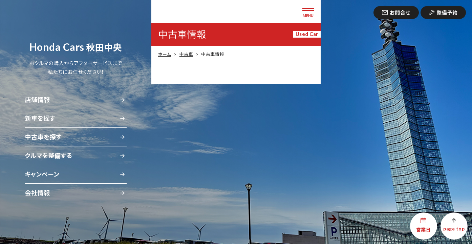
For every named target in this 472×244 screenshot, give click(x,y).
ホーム (164, 54)
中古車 (186, 54)
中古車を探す (43, 137)
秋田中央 (75, 47)
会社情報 (37, 193)
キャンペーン (42, 174)
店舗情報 (37, 99)
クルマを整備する (48, 155)
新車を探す (40, 118)
